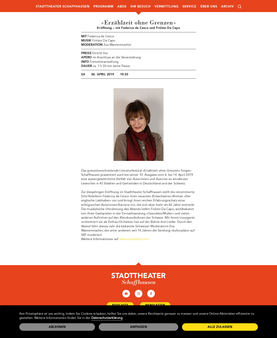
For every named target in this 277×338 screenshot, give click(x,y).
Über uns (208, 6)
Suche (239, 6)
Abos (122, 6)
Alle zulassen (220, 327)
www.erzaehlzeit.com (134, 239)
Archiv (227, 6)
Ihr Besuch (140, 6)
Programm (103, 6)
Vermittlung (166, 6)
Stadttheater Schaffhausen (63, 6)
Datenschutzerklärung (107, 318)
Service (189, 6)
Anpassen (138, 327)
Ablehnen (57, 327)
